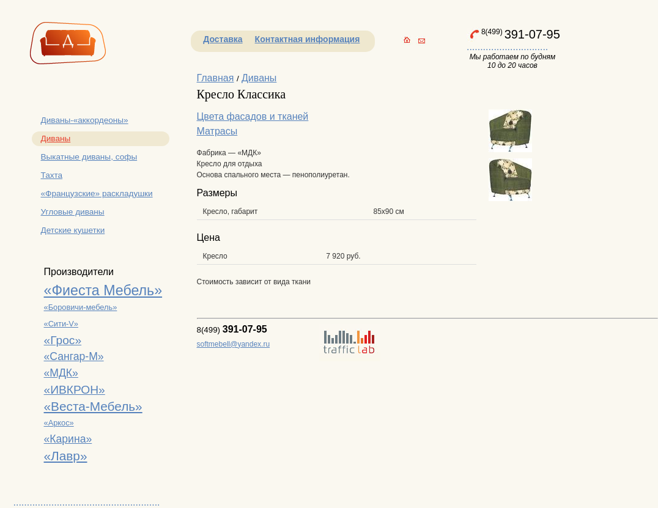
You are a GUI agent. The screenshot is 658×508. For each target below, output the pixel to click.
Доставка (222, 39)
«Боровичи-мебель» (80, 307)
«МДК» (61, 373)
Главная (215, 78)
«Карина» (68, 439)
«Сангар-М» (74, 356)
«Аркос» (59, 422)
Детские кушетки (73, 230)
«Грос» (63, 340)
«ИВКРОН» (74, 389)
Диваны (56, 138)
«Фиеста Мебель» (103, 290)
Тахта (52, 175)
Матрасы (217, 131)
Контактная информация (307, 39)
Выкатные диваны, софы (89, 156)
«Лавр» (65, 456)
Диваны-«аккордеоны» (84, 120)
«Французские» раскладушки (97, 193)
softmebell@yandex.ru (233, 344)
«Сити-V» (61, 323)
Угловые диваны (73, 211)
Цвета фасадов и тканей (253, 116)
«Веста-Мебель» (93, 406)
